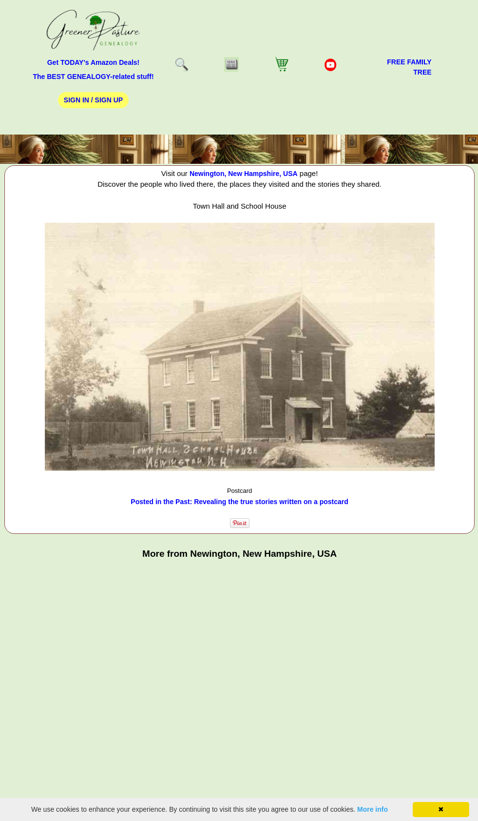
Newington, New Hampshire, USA (244, 173)
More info (372, 809)
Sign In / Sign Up (93, 100)
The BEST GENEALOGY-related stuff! (93, 76)
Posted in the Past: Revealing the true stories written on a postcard (239, 502)
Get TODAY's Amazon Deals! (93, 62)
